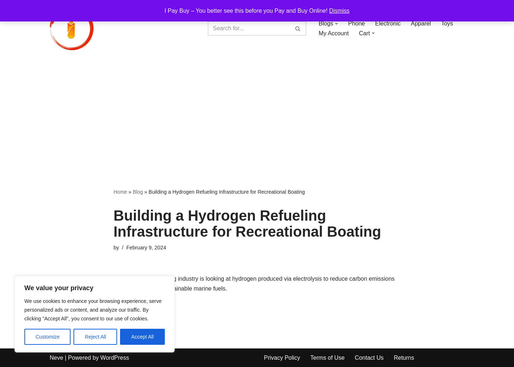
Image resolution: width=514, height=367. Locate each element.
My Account (334, 33)
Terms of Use (327, 358)
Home (120, 192)
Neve (56, 358)
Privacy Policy (282, 358)
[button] (336, 23)
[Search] (249, 28)
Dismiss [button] (339, 11)
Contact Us (369, 358)
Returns (404, 358)
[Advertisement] (257, 111)
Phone (356, 23)
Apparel (421, 23)
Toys (447, 23)
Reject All (95, 337)
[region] (95, 314)
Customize (48, 337)
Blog (138, 192)
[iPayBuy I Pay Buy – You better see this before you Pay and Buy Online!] (71, 28)
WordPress (114, 358)
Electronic (388, 23)
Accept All (142, 337)
